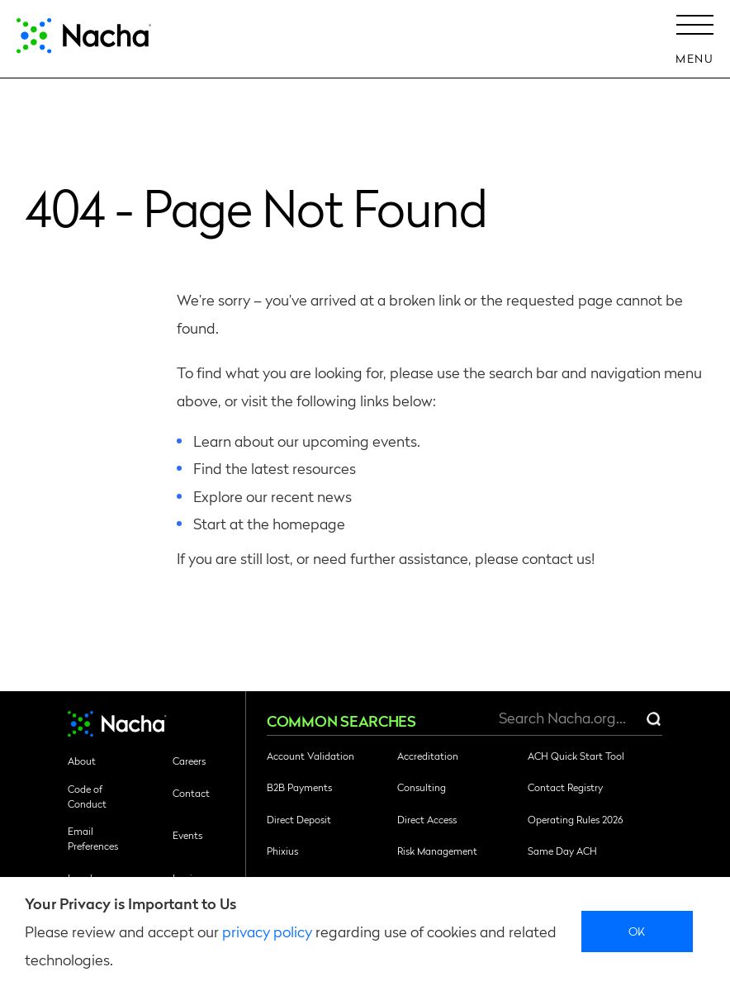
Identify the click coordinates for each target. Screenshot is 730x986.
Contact (191, 792)
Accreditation (427, 755)
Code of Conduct (87, 796)
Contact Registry (565, 787)
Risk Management (437, 850)
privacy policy (267, 931)
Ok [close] (637, 930)
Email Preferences (93, 838)
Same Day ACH (562, 850)
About (82, 760)
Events (187, 834)
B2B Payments (299, 787)
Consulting (421, 787)
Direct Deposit (299, 819)
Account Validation (310, 755)
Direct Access (427, 819)
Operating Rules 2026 (575, 819)
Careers (189, 760)
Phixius (282, 850)
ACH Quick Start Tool (576, 755)
